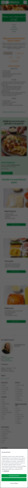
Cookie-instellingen (14, 483)
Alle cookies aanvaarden (14, 475)
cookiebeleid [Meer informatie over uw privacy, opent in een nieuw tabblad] (6, 471)
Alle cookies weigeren (14, 479)
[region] (14, 468)
